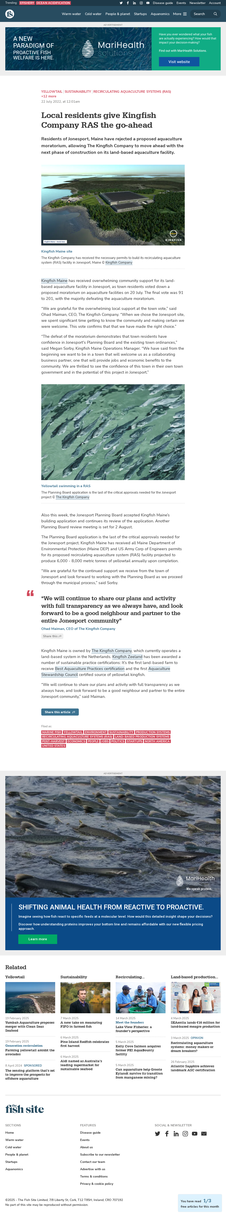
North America (157, 741)
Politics (117, 741)
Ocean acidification (53, 3)
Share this (52, 636)
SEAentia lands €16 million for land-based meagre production (195, 1025)
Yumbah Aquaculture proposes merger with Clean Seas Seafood (29, 1027)
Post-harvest (53, 741)
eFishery (27, 3)
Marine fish (51, 732)
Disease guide (163, 3)
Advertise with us (92, 1169)
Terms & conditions (94, 1176)
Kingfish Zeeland (127, 656)
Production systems (153, 732)
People (93, 741)
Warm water (71, 14)
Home (9, 1133)
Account (215, 3)
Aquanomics (160, 14)
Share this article (60, 712)
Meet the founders (130, 1022)
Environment (96, 732)
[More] (180, 14)
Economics (76, 741)
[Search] (205, 14)
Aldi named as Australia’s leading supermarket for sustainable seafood (81, 1065)
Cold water (93, 14)
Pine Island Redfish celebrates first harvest (84, 1044)
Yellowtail (51, 92)
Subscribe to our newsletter (100, 1154)
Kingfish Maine (54, 280)
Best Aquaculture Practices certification (89, 668)
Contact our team (92, 1162)
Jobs (105, 741)
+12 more (48, 96)
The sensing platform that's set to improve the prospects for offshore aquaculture (30, 1075)
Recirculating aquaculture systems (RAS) (132, 92)
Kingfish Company (118, 262)
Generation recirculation (24, 1046)
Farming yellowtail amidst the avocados (30, 1052)
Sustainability (78, 92)
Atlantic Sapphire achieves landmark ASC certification (193, 1068)
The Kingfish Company (72, 497)
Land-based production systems (142, 737)
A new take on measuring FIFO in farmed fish (81, 1025)
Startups (140, 14)
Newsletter (197, 3)
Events (181, 3)
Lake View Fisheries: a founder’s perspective (134, 1029)
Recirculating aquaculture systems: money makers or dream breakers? (192, 1047)
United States (53, 746)
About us (86, 1147)
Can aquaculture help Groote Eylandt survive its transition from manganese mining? (139, 1074)
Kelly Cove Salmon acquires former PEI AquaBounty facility (138, 1050)
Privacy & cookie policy (96, 1184)
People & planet (117, 14)
